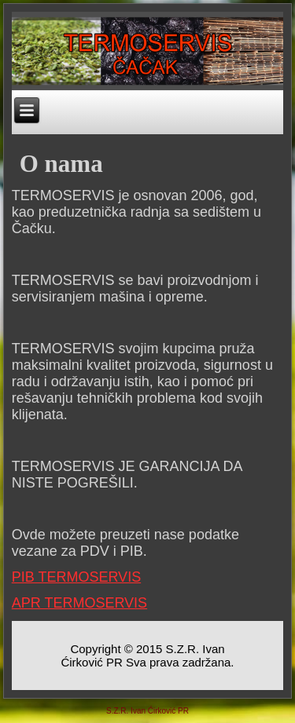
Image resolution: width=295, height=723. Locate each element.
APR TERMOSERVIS (79, 603)
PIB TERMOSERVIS (76, 577)
